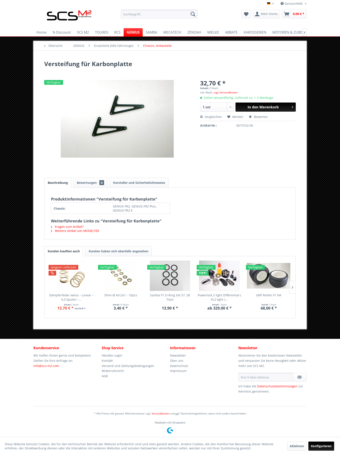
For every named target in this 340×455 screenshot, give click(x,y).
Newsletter (178, 355)
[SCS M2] (83, 32)
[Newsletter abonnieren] (299, 377)
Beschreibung (58, 183)
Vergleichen (211, 117)
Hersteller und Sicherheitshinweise (139, 183)
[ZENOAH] (194, 32)
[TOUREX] (101, 32)
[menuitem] (159, 14)
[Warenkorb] (294, 14)
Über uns (176, 361)
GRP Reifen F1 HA (268, 295)
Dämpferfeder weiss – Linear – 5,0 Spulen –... (71, 297)
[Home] (41, 32)
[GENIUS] (133, 32)
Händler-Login (112, 355)
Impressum (178, 371)
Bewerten (258, 117)
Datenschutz (179, 366)
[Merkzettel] (246, 14)
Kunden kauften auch (64, 251)
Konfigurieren (321, 446)
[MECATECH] (172, 32)
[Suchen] (193, 14)
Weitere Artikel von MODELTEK (75, 231)
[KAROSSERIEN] (255, 32)
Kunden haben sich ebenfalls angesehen (118, 251)
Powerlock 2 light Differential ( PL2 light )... (219, 297)
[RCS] (117, 32)
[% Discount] (61, 32)
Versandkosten (161, 413)
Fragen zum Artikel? (67, 227)
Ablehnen (297, 446)
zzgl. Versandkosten (226, 92)
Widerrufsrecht (113, 371)
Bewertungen (90, 182)
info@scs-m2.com (46, 366)
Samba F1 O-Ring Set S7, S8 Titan (170, 297)
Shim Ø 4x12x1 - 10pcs (120, 295)
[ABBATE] (231, 32)
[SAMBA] (151, 32)
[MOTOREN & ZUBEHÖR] (291, 32)
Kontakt (107, 361)
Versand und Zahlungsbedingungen (128, 366)
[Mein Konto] (266, 14)
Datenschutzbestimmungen (277, 386)
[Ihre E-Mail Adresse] (265, 377)
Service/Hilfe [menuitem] (292, 4)
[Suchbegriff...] (159, 14)
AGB (105, 376)
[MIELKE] (213, 32)
